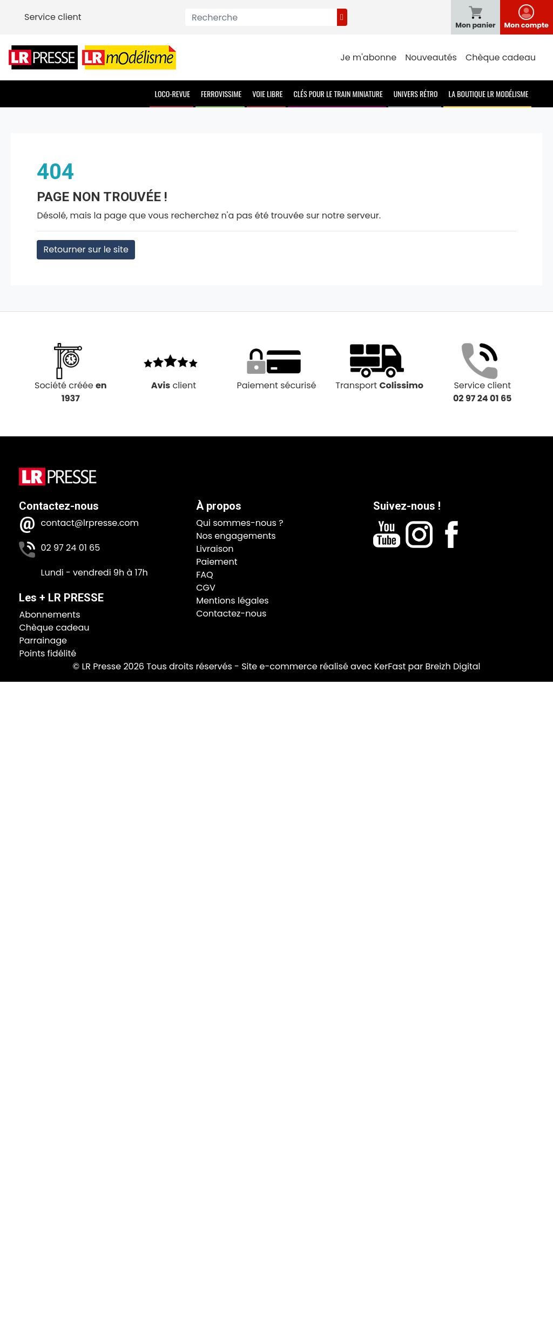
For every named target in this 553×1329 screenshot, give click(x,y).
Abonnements (49, 614)
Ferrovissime (221, 93)
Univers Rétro (416, 93)
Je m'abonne (368, 57)
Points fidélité (47, 653)
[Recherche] (261, 17)
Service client (53, 17)
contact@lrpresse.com (90, 523)
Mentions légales (232, 600)
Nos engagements (235, 536)
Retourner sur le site (85, 249)
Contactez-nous (231, 613)
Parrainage (43, 640)
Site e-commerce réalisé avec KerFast (323, 666)
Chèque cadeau (501, 57)
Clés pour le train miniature (337, 93)
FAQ (204, 574)
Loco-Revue (172, 93)
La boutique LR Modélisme (489, 93)
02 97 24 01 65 (70, 548)
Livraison (214, 549)
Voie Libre (267, 93)
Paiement (216, 562)
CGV (205, 587)
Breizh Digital (452, 666)
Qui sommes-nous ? (239, 523)
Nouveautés (431, 57)
